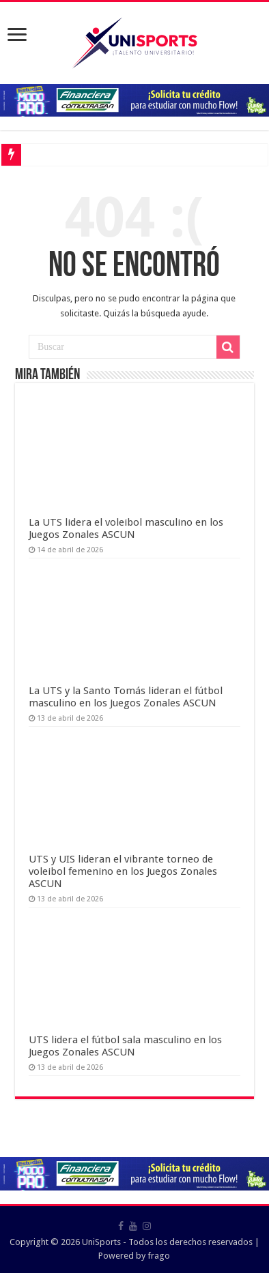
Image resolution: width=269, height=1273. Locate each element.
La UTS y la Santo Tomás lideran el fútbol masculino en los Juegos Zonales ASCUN (126, 697)
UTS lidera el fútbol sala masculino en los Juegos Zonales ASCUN (125, 1046)
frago (158, 1255)
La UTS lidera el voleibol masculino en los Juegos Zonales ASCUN (126, 528)
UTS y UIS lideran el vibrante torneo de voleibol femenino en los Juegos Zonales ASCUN (123, 871)
